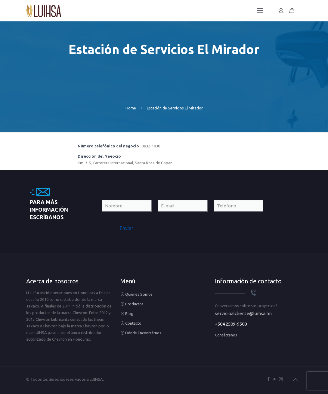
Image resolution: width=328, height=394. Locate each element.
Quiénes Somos (139, 294)
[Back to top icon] (295, 379)
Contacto (133, 323)
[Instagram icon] (281, 379)
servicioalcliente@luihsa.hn (243, 313)
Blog (129, 313)
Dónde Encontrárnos (143, 333)
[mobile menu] (260, 10)
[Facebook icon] (268, 379)
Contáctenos (226, 335)
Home (130, 108)
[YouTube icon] (274, 379)
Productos (134, 304)
